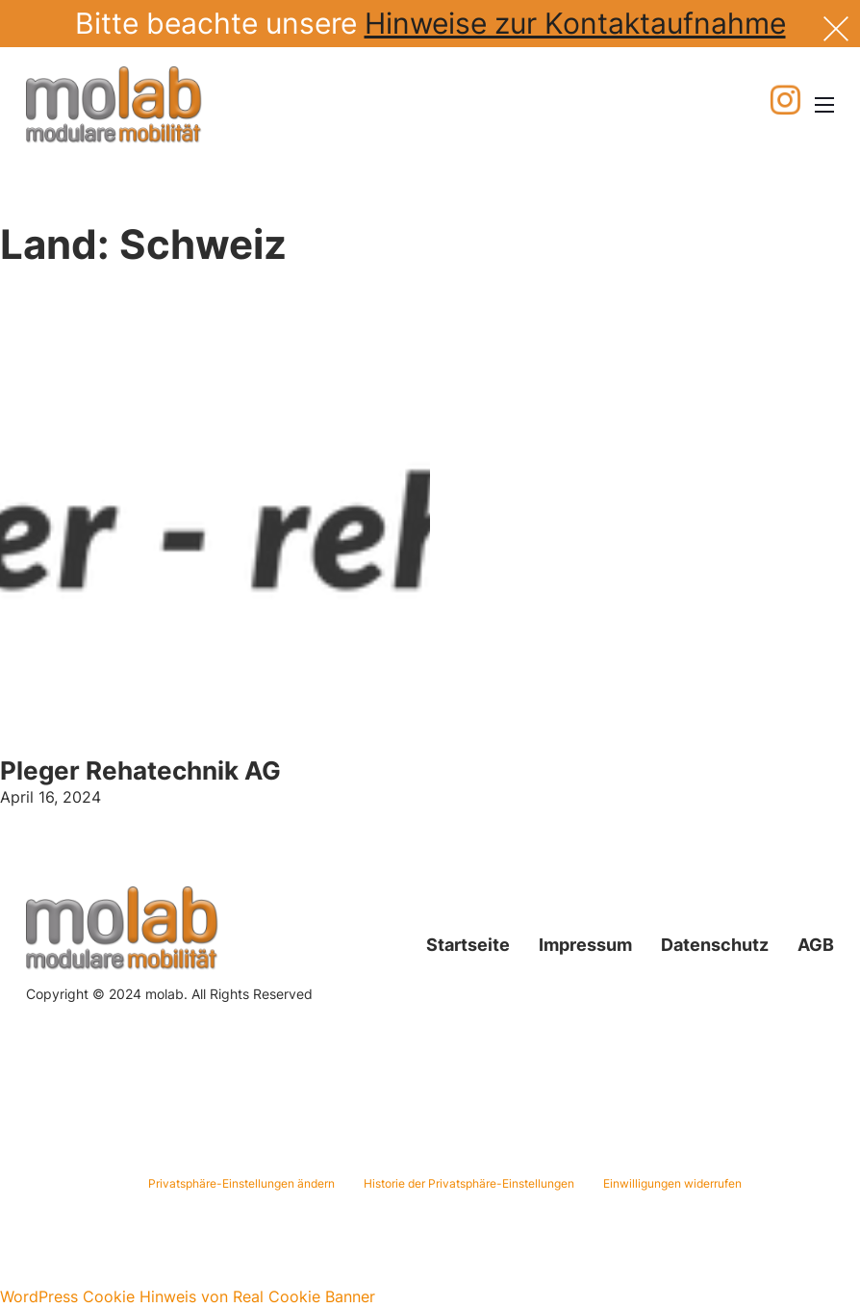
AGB (815, 945)
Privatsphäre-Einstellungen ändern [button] (241, 1183)
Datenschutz (715, 945)
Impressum (585, 945)
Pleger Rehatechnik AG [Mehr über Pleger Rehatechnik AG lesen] (140, 770)
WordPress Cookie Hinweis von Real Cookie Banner (187, 1296)
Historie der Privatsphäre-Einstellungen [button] (469, 1183)
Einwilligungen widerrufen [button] (672, 1183)
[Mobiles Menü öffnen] (824, 105)
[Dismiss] (836, 26)
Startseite (468, 945)
